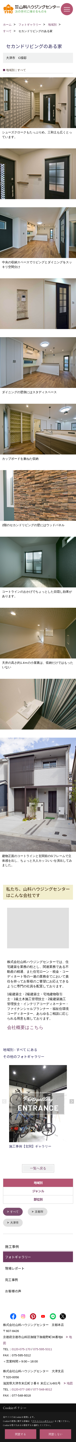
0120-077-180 (21, 1389)
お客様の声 (13, 1290)
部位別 (38, 1199)
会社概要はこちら (25, 1027)
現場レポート (15, 1267)
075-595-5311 (42, 1348)
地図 (70, 1383)
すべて (14, 1211)
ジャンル (38, 1191)
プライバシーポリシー (42, 1421)
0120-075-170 (21, 1348)
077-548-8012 (42, 1389)
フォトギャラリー (18, 1256)
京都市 (39, 1211)
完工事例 (11, 1279)
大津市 (14, 1222)
